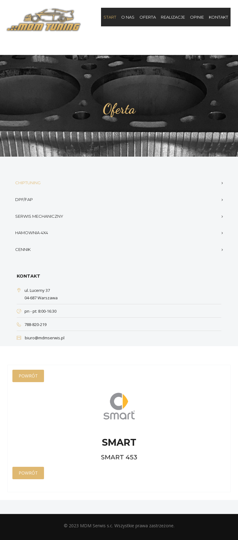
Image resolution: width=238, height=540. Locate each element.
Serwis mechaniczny (39, 216)
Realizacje (173, 17)
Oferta (147, 17)
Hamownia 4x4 (31, 232)
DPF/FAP (24, 199)
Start (110, 17)
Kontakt (218, 17)
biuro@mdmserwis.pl (44, 338)
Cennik (23, 249)
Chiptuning (28, 182)
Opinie (197, 17)
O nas (127, 17)
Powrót (28, 376)
